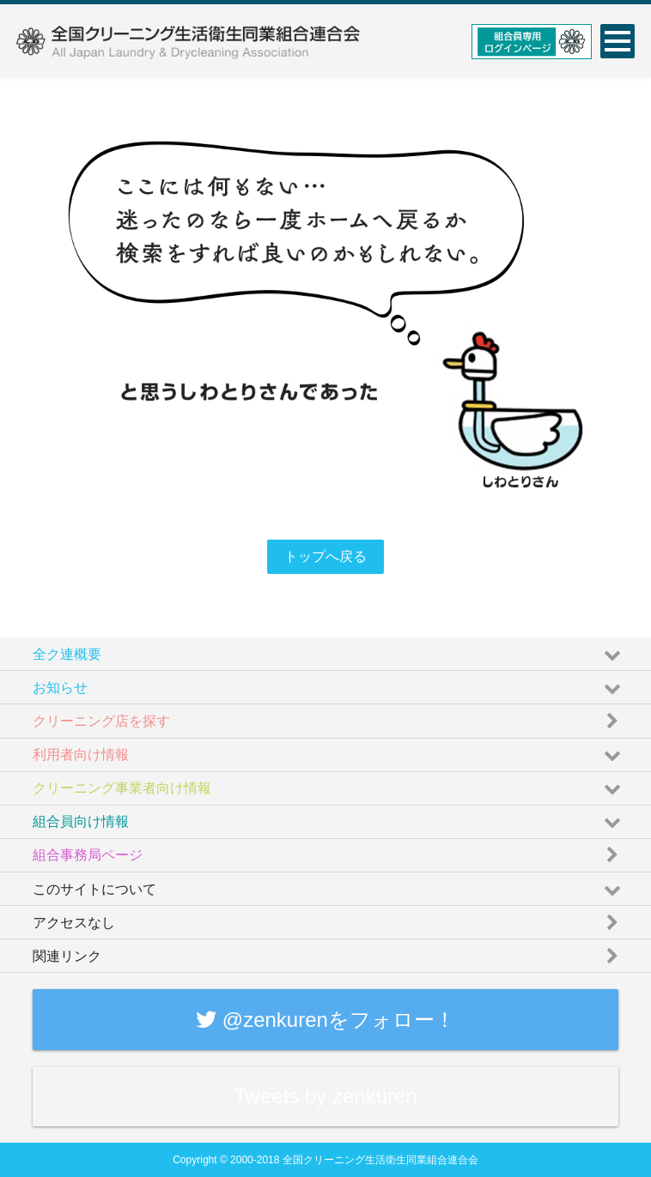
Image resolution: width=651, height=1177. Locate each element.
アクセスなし (329, 918)
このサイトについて (329, 884)
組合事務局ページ (329, 851)
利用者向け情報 (329, 751)
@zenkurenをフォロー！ (325, 1019)
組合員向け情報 (329, 818)
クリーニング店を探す (329, 716)
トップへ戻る (325, 556)
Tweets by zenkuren (325, 1096)
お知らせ (329, 683)
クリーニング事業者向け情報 (329, 784)
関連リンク (329, 951)
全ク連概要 (329, 649)
